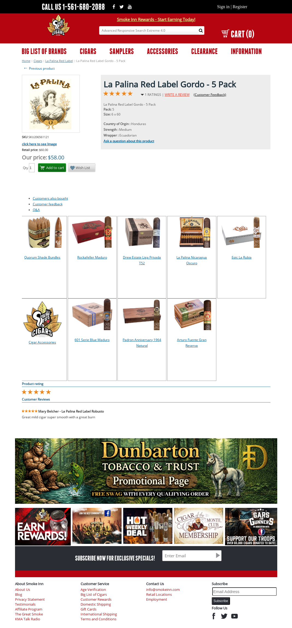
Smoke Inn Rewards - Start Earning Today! (156, 19)
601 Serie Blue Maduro (92, 339)
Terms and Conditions (98, 619)
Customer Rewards (96, 599)
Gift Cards (88, 609)
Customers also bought (50, 198)
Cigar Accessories (42, 342)
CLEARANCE (204, 51)
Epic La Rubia (242, 257)
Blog (18, 594)
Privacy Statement (30, 599)
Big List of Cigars (94, 594)
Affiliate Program (28, 609)
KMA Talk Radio (27, 619)
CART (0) (238, 34)
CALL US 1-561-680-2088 (73, 6)
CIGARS (88, 51)
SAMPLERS (122, 51)
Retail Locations (159, 594)
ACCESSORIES (162, 51)
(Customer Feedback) (210, 94)
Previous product (39, 68)
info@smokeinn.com (163, 589)
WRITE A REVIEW (177, 94)
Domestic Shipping (96, 604)
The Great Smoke (29, 614)
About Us (22, 589)
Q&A (36, 210)
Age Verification (93, 589)
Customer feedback (48, 204)
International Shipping (99, 614)
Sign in (223, 6)
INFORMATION (246, 51)
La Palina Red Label (59, 61)
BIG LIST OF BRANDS (44, 51)
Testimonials (25, 604)
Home (26, 61)
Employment (156, 599)
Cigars (38, 61)
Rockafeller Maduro (92, 257)
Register (240, 6)
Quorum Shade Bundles (42, 257)
